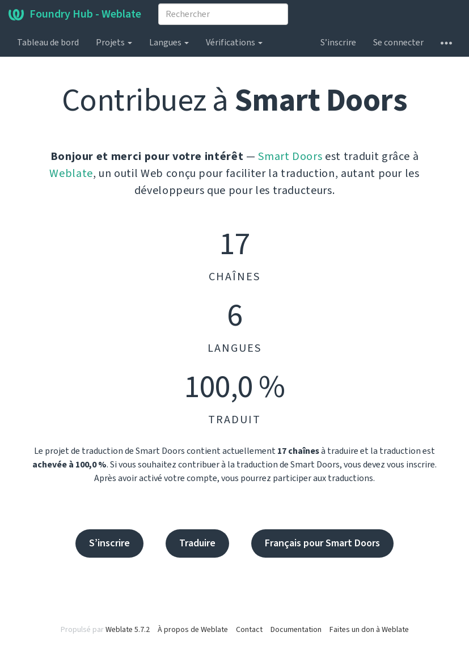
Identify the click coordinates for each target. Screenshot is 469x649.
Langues (169, 42)
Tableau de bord (48, 42)
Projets (114, 42)
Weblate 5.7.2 (127, 629)
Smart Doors (290, 157)
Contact (249, 629)
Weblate (71, 174)
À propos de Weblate (193, 629)
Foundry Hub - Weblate (75, 14)
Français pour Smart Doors (322, 543)
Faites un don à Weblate (369, 629)
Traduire (197, 543)
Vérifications (234, 42)
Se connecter (398, 42)
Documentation (296, 629)
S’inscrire (338, 42)
